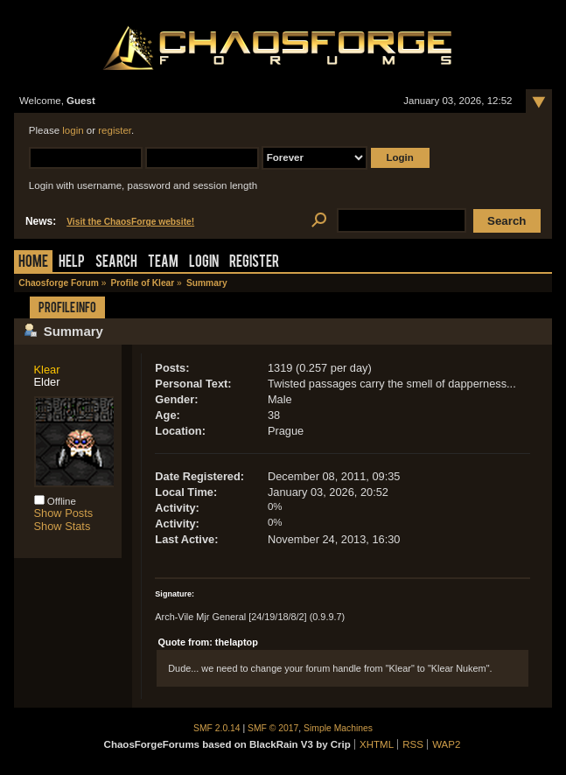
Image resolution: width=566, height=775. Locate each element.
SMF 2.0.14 (217, 728)
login (72, 130)
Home (33, 262)
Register (254, 262)
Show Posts (64, 513)
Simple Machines (338, 728)
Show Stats (62, 526)
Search (116, 262)
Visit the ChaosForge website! (130, 222)
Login (204, 262)
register (114, 130)
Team (163, 262)
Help (72, 262)
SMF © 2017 (273, 728)
